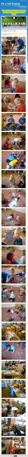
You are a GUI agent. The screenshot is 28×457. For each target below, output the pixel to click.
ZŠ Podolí (15, 33)
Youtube (24, 0)
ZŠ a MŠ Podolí (14, 4)
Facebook (21, 0)
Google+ (26, 0)
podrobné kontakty (24, 8)
